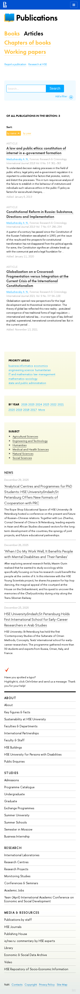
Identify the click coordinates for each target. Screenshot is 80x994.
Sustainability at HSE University (25, 719)
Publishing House (15, 934)
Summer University (16, 815)
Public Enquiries (14, 761)
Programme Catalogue (19, 787)
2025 (31, 404)
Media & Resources (21, 913)
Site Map (62, 984)
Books (12, 33)
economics (41, 366)
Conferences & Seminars (21, 883)
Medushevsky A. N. (17, 159)
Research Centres (16, 862)
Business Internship (17, 836)
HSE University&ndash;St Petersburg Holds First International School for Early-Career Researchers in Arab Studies (37, 619)
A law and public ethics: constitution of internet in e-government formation (36, 150)
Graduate (10, 801)
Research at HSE (37, 64)
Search (54, 88)
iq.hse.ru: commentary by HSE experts (29, 941)
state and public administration (27, 383)
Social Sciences (22, 458)
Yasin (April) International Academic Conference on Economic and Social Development (39, 899)
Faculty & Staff (14, 740)
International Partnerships (21, 733)
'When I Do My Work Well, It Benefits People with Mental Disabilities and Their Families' (38, 554)
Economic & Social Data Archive (25, 955)
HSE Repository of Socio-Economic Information (36, 969)
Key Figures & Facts (17, 712)
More (41, 410)
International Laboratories (21, 855)
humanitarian (43, 370)
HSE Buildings (13, 747)
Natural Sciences (23, 453)
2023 (46, 404)
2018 (26, 410)
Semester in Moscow (18, 829)
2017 (34, 410)
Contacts (17, 984)
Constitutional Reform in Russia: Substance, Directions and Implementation (40, 214)
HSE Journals (12, 927)
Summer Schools (15, 822)
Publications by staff (18, 920)
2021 (61, 404)
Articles (33, 33)
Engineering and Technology (30, 441)
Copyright (31, 984)
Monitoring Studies (17, 876)
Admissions (11, 780)
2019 (19, 410)
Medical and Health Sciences (31, 449)
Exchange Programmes (19, 808)
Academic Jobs (14, 890)
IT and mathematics (20, 374)
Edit (74, 989)
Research (13, 848)
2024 (39, 404)
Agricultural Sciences (25, 436)
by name (11, 133)
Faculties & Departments (20, 726)
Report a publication (15, 64)
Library (8, 948)
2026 (24, 404)
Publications (36, 17)
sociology (31, 379)
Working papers (25, 51)
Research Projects (16, 869)
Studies (11, 773)
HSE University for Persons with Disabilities (32, 754)
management (47, 374)
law (35, 374)
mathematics (16, 379)
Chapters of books (27, 42)
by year (27, 133)
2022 (53, 404)
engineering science (21, 370)
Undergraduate (14, 794)
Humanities (19, 445)
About (10, 698)
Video (8, 962)
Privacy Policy (47, 984)
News (8, 472)
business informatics (21, 366)
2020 (12, 410)
